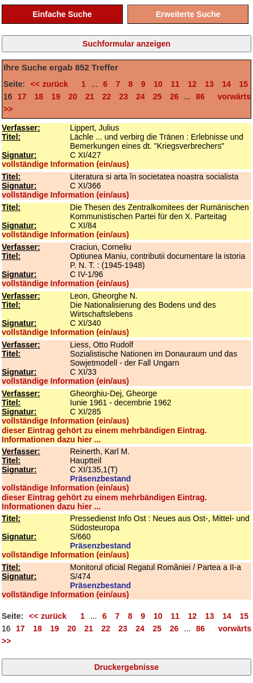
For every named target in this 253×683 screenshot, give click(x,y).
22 (106, 96)
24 (140, 96)
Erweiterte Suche (188, 14)
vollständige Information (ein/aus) (65, 164)
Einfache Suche (62, 14)
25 (157, 96)
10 (158, 84)
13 (209, 84)
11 (175, 84)
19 (55, 96)
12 (192, 84)
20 (72, 96)
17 (22, 96)
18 (39, 96)
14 (226, 84)
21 (89, 96)
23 (123, 96)
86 (200, 96)
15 (243, 84)
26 (174, 96)
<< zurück (52, 84)
